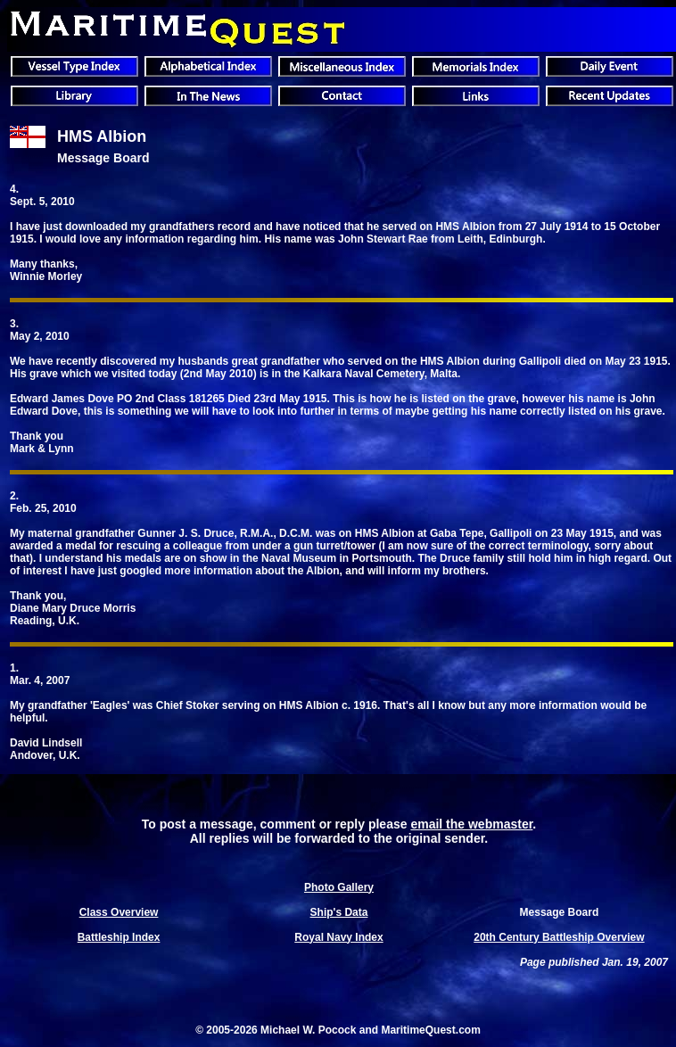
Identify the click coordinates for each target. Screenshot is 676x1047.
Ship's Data (339, 912)
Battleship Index (119, 937)
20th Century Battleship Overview (559, 937)
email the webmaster (471, 824)
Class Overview (119, 912)
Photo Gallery (339, 887)
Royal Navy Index (338, 937)
